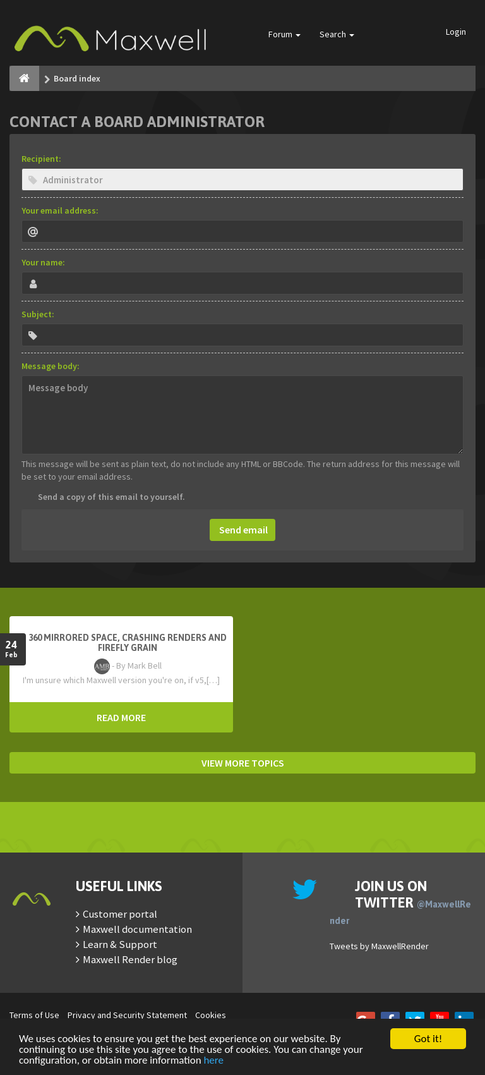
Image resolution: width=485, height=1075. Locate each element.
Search (337, 34)
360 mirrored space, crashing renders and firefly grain (127, 643)
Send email (242, 529)
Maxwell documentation (137, 929)
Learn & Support (120, 944)
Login (456, 31)
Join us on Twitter (400, 902)
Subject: (37, 314)
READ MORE (121, 717)
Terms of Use (34, 1015)
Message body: (50, 366)
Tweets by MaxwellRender (379, 946)
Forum (284, 34)
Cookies (210, 1015)
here (213, 1060)
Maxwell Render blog (130, 959)
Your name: (43, 262)
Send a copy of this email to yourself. (111, 496)
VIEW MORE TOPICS (242, 762)
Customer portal (120, 914)
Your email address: (60, 210)
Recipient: (41, 158)
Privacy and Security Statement (127, 1015)
